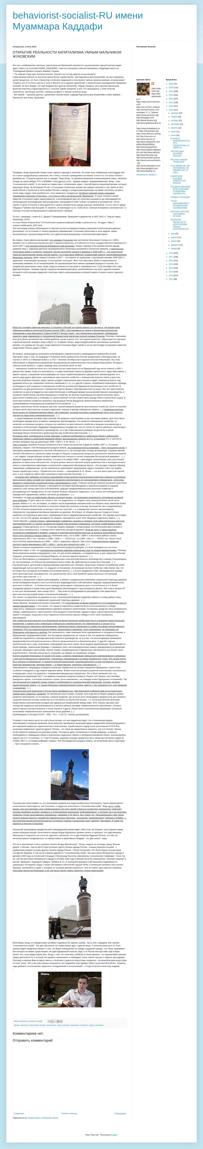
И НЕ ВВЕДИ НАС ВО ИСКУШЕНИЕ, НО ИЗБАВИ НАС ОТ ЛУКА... (180, 169)
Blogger (114, 1135)
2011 (171, 279)
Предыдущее (120, 1113)
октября (174, 120)
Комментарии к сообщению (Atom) (43, 1118)
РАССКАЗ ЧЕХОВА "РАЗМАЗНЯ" (178, 161)
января (174, 248)
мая (173, 234)
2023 (171, 95)
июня (173, 135)
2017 (171, 257)
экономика (99, 1025)
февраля (175, 245)
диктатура (25, 1025)
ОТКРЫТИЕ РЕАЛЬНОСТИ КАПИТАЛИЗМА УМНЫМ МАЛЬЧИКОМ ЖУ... (180, 224)
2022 (171, 99)
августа (174, 128)
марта (174, 241)
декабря (175, 113)
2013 (171, 272)
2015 (171, 264)
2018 (171, 253)
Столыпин (84, 1025)
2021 (171, 102)
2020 (171, 106)
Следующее (18, 1113)
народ (59, 1025)
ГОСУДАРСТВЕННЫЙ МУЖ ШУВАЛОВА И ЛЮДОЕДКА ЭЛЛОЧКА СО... (180, 190)
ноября (174, 117)
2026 (171, 84)
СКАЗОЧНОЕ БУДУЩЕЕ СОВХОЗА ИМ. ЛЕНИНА (178, 179)
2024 (171, 91)
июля (173, 132)
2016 (171, 260)
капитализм (51, 1025)
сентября (175, 124)
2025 (171, 87)
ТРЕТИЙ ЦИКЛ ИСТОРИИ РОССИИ (177, 153)
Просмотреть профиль (146, 175)
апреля (174, 237)
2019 (171, 110)
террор (91, 1025)
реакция (66, 1025)
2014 (171, 268)
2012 (171, 275)
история (42, 1025)
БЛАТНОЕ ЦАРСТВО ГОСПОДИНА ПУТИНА (179, 213)
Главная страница (69, 1113)
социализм (74, 1025)
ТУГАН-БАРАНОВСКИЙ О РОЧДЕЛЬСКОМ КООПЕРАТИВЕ (179, 204)
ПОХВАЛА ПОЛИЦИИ (180, 197)
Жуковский (34, 1025)
